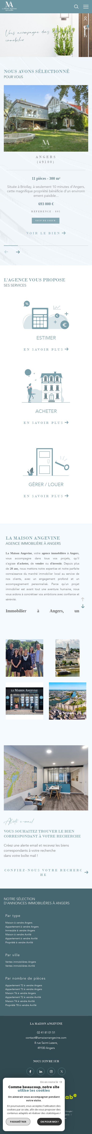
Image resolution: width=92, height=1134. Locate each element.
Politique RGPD (49, 1118)
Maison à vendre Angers (18, 922)
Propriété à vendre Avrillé (19, 942)
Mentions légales (53, 1114)
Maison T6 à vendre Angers (20, 993)
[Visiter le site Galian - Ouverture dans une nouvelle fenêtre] (21, 1097)
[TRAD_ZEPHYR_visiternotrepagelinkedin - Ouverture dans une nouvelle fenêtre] (41, 1071)
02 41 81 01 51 (46, 1032)
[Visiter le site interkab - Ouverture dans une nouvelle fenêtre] (62, 1096)
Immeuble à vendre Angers (20, 930)
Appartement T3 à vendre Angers (23, 989)
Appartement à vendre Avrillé (21, 938)
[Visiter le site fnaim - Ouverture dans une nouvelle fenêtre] (39, 1098)
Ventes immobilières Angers (20, 962)
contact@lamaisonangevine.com (46, 1038)
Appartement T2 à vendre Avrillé (23, 997)
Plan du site (26, 1114)
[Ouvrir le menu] (86, 6)
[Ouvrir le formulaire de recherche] (76, 7)
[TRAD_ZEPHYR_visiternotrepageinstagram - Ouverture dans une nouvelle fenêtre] (51, 1071)
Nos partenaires (33, 1118)
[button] (17, 252)
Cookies (62, 1118)
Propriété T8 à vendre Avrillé (20, 1005)
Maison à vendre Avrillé (18, 934)
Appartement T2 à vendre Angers (23, 985)
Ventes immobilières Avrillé (20, 966)
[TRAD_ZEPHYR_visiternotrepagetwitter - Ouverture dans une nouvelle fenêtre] (62, 1071)
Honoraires (38, 1114)
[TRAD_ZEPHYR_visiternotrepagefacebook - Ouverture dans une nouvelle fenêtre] (30, 1071)
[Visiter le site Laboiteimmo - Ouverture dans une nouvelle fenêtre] (46, 1125)
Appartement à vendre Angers (22, 926)
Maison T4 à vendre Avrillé (20, 1001)
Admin (67, 1114)
